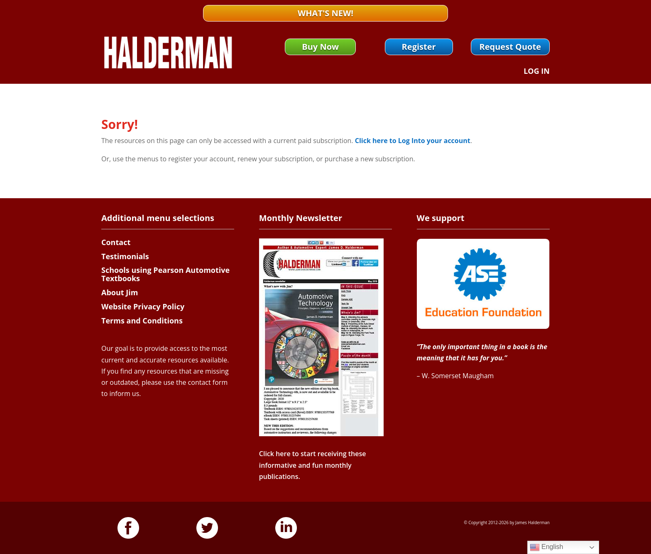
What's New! (325, 13)
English (546, 547)
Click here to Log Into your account (412, 140)
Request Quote (510, 46)
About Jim (119, 292)
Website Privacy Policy (142, 306)
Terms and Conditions (142, 321)
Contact (115, 242)
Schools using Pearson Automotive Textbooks (165, 274)
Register (419, 46)
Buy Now (320, 46)
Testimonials (125, 256)
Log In (537, 72)
